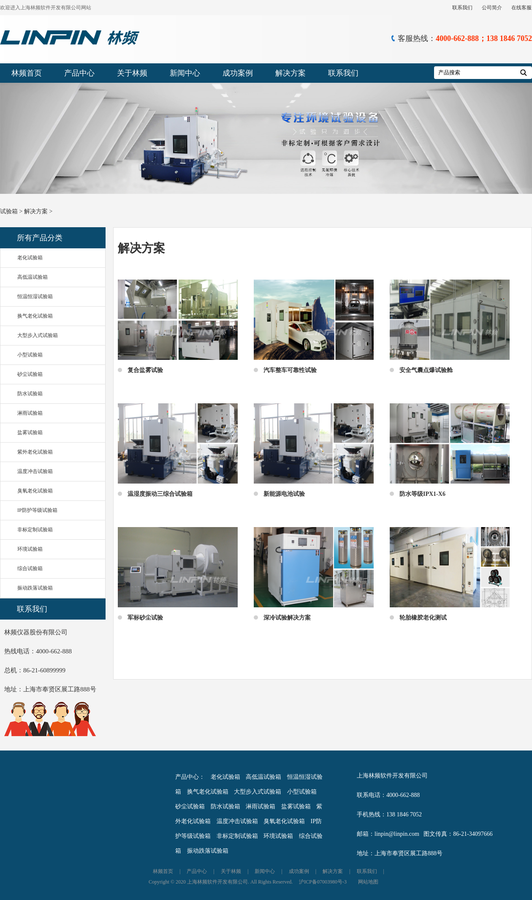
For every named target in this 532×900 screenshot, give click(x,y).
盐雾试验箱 (30, 432)
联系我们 (462, 8)
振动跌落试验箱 (35, 588)
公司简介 (492, 8)
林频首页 (26, 73)
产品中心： (190, 777)
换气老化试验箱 (35, 316)
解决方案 (290, 73)
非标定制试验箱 (35, 530)
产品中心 (79, 73)
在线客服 (521, 8)
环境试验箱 (30, 549)
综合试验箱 (30, 568)
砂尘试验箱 (30, 374)
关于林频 (132, 73)
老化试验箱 (30, 258)
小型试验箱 (30, 355)
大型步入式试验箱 (37, 335)
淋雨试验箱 (30, 413)
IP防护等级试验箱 (37, 510)
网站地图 (368, 882)
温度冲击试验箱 (35, 471)
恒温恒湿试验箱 (35, 296)
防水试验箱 (30, 394)
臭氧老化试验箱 (35, 491)
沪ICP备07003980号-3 (323, 882)
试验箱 (9, 211)
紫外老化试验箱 (35, 452)
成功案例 (238, 73)
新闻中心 (185, 73)
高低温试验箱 (32, 277)
